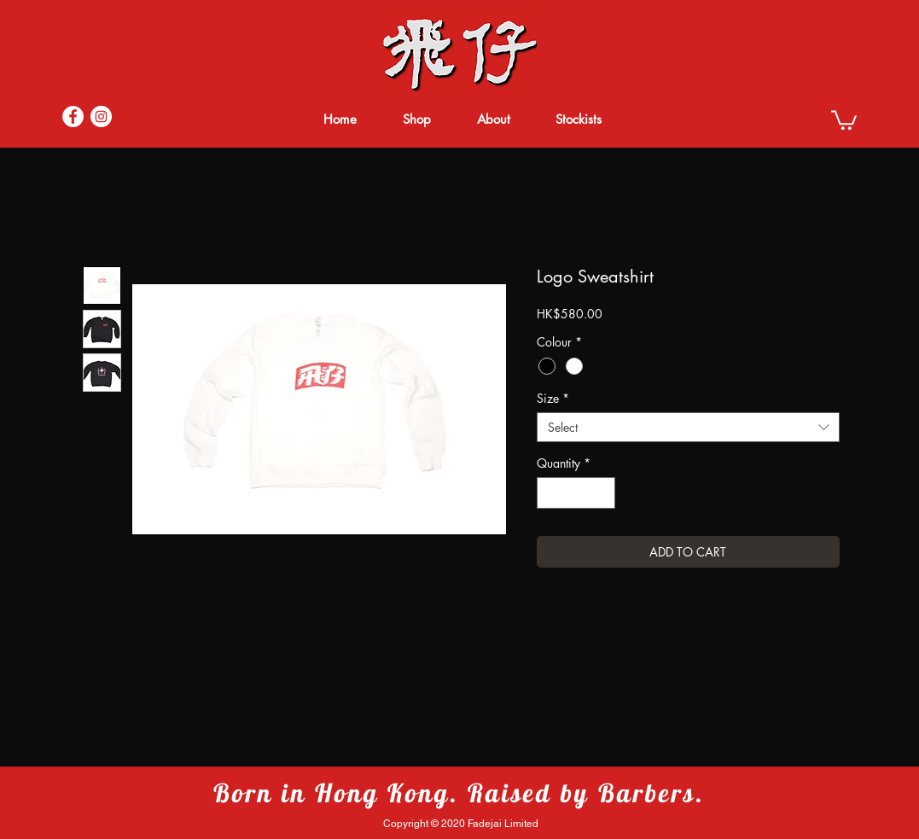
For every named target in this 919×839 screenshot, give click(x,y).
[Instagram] (101, 116)
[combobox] (688, 427)
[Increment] (602, 493)
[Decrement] (550, 493)
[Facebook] (73, 116)
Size (553, 398)
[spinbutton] (576, 493)
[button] (844, 119)
